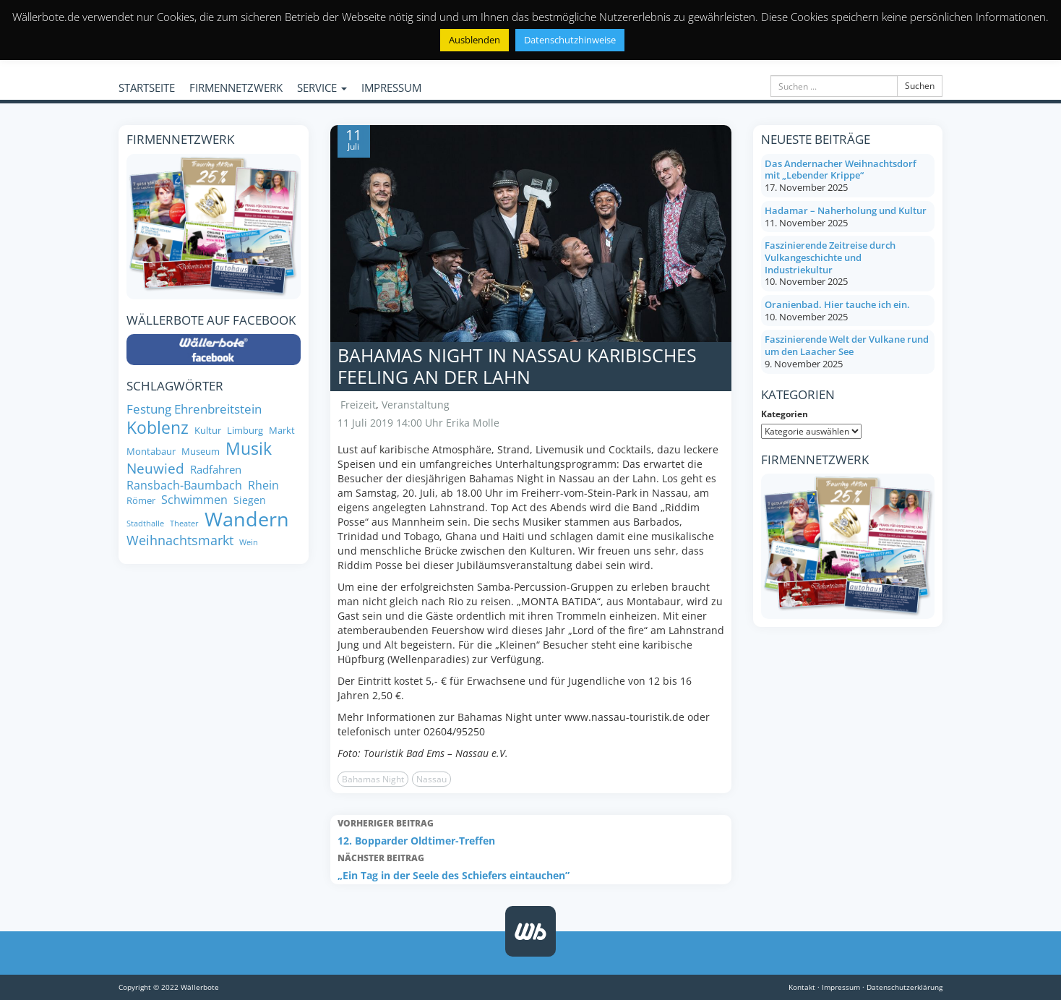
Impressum (841, 987)
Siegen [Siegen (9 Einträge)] (249, 500)
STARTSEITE (147, 87)
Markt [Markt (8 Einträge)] (282, 430)
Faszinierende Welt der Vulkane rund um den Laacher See (847, 345)
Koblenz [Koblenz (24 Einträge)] (157, 428)
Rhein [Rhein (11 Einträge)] (263, 485)
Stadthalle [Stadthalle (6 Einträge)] (145, 524)
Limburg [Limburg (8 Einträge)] (245, 430)
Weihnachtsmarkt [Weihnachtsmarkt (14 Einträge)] (179, 540)
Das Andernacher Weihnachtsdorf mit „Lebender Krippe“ (840, 169)
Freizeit (358, 404)
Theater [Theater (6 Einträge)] (184, 524)
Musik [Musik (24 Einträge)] (248, 449)
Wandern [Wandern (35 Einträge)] (247, 519)
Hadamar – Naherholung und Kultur (846, 210)
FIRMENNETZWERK (236, 87)
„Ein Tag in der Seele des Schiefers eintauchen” (531, 866)
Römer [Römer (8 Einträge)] (140, 501)
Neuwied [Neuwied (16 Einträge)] (155, 469)
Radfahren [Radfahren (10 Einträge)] (215, 470)
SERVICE (322, 87)
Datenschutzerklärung (904, 987)
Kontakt (802, 987)
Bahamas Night (373, 779)
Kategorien (784, 414)
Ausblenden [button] (474, 39)
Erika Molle (472, 423)
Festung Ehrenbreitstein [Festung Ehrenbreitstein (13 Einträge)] (194, 408)
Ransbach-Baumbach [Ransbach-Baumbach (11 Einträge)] (184, 485)
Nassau (431, 779)
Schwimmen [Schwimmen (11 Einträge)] (194, 499)
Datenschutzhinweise (570, 39)
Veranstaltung (416, 404)
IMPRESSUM (391, 87)
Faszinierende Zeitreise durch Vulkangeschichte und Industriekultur (830, 257)
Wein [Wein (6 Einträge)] (248, 542)
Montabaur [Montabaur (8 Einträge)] (151, 451)
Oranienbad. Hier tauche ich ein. (837, 304)
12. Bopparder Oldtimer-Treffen (531, 831)
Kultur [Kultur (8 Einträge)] (207, 430)
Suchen (920, 86)
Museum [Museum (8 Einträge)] (200, 451)
